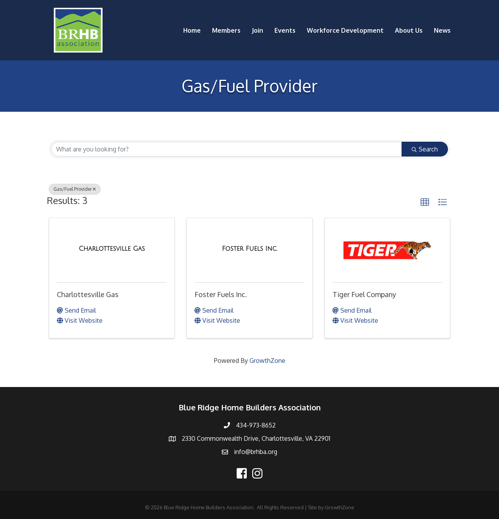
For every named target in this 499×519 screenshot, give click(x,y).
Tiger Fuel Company (364, 294)
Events (285, 30)
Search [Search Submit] (425, 149)
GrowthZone (267, 360)
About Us (409, 30)
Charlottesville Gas (88, 294)
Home (192, 30)
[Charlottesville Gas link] (112, 249)
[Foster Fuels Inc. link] (249, 249)
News (442, 30)
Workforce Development (345, 30)
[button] (425, 202)
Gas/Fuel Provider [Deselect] (74, 189)
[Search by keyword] (226, 149)
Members (226, 30)
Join (257, 30)
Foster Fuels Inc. (221, 294)
